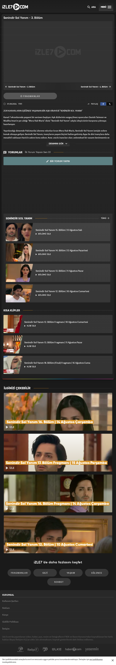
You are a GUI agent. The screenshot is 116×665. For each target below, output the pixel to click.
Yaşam (71, 572)
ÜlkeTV (56, 649)
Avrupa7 (45, 649)
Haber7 (73, 649)
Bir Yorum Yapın (58, 161)
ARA (91, 7)
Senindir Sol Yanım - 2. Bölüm (20, 86)
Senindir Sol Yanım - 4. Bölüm (96, 86)
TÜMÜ (105, 218)
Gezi (45, 572)
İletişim (6, 628)
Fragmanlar (30, 96)
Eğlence (96, 572)
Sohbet (59, 581)
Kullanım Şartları (10, 600)
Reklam (6, 607)
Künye (5, 614)
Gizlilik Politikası (10, 621)
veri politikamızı (96, 659)
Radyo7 (33, 649)
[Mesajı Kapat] (113, 660)
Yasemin (92, 649)
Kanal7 (20, 649)
